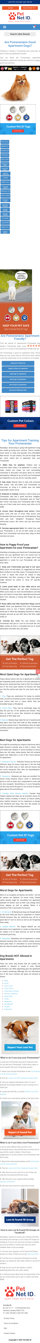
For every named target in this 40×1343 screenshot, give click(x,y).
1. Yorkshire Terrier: (8, 762)
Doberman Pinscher (11, 991)
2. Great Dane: (6, 708)
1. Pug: (3, 696)
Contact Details (9, 1333)
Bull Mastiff (8, 1004)
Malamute (8, 1001)
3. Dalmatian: (5, 938)
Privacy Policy (9, 1318)
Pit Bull (7, 1007)
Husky (6, 999)
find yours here (33, 1254)
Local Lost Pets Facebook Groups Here (23, 1078)
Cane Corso (8, 986)
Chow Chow (8, 988)
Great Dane (8, 996)
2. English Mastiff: (8, 927)
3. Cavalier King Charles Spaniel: (15, 793)
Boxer (6, 983)
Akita (6, 981)
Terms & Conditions (11, 1323)
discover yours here (7, 1182)
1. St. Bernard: (6, 912)
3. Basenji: (4, 720)
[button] (4, 27)
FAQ (5, 1328)
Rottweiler (8, 1009)
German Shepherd (10, 994)
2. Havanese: (5, 776)
